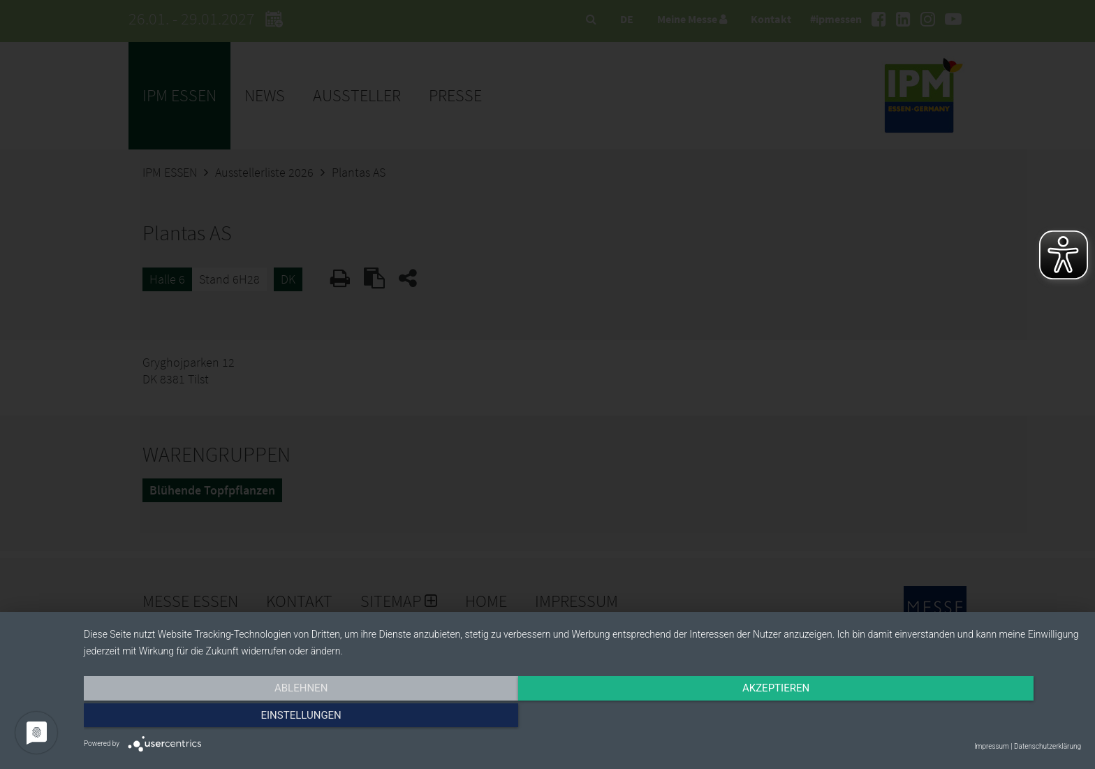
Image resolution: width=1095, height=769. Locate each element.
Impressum (991, 746)
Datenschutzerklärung (1047, 746)
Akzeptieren (582, 718)
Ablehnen (233, 718)
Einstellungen (931, 718)
